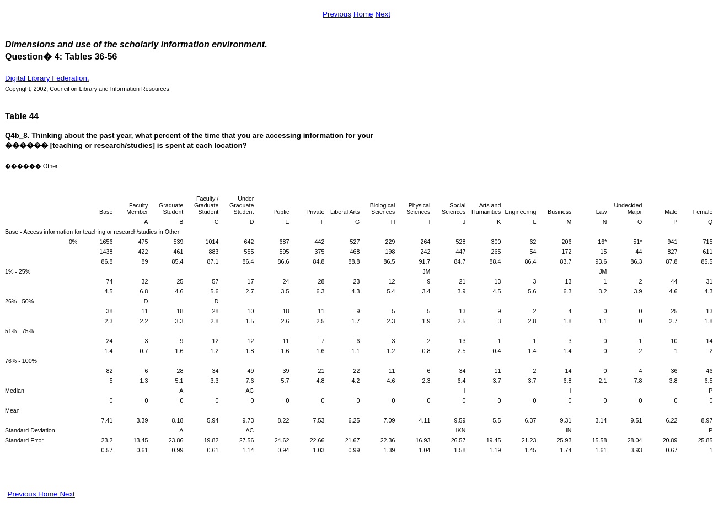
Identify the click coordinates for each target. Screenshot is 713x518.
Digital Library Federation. (47, 78)
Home (363, 14)
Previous (337, 14)
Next (383, 14)
